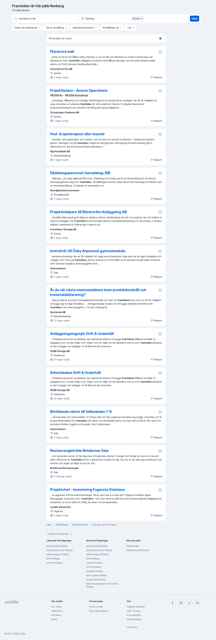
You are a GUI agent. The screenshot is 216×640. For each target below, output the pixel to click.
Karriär (54, 619)
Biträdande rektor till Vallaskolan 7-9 (81, 411)
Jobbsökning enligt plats (137, 550)
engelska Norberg (94, 571)
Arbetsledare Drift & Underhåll (75, 372)
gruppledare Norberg (95, 579)
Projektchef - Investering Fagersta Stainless (87, 489)
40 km (138, 18)
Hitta (194, 18)
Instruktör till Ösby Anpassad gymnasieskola (87, 251)
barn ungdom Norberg (96, 575)
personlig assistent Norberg (59, 550)
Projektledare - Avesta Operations (79, 90)
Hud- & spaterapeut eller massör (77, 134)
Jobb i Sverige (133, 611)
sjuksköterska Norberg (57, 546)
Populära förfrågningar (60, 533)
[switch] (161, 38)
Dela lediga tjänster (98, 611)
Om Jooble (56, 606)
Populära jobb (132, 546)
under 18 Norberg (54, 562)
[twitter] (189, 603)
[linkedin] (198, 603)
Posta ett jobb (96, 606)
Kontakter (56, 615)
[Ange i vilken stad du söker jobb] (112, 18)
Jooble (22, 633)
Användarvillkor (134, 615)
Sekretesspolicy (134, 619)
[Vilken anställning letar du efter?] (45, 18)
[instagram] (181, 603)
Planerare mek (62, 51)
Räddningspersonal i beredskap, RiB (80, 173)
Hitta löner (132, 627)
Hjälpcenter (56, 611)
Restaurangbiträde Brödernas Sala (79, 450)
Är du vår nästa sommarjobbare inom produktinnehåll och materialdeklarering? (98, 292)
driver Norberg (53, 558)
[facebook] (173, 603)
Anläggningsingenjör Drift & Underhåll (82, 333)
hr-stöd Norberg (93, 567)
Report (156, 77)
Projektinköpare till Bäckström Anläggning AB (88, 212)
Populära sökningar (136, 606)
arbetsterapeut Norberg (57, 554)
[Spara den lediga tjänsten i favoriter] (160, 52)
